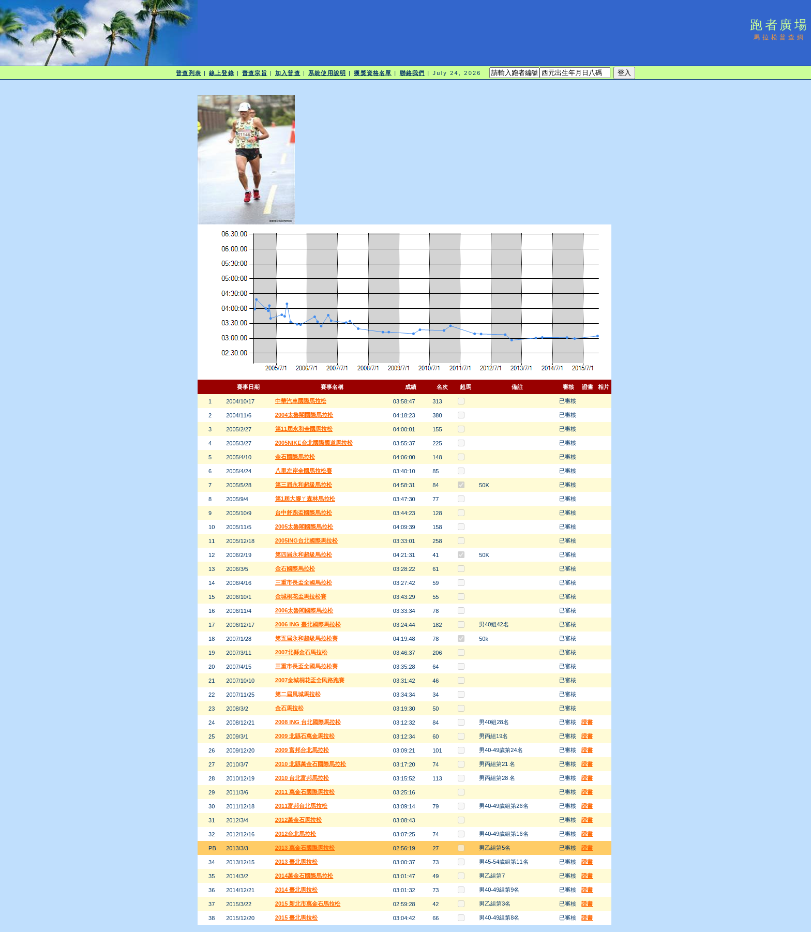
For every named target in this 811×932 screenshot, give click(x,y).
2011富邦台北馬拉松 (301, 806)
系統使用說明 (327, 73)
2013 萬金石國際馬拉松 (305, 848)
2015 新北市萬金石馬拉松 (308, 903)
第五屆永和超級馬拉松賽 (306, 638)
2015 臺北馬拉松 (296, 917)
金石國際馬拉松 (295, 457)
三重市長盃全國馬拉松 (303, 582)
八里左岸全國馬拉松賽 (303, 471)
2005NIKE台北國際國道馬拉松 (314, 443)
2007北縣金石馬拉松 (301, 652)
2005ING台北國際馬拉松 (306, 540)
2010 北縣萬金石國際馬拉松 (311, 764)
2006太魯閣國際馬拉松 (304, 610)
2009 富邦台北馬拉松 (302, 750)
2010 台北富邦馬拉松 (302, 778)
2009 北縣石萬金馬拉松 (305, 736)
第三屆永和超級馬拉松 (303, 485)
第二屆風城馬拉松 (298, 694)
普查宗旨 (254, 73)
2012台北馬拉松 (295, 834)
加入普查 (287, 73)
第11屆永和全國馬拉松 (304, 429)
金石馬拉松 (289, 708)
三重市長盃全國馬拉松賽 (306, 666)
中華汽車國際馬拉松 (300, 401)
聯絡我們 (412, 73)
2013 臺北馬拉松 (296, 862)
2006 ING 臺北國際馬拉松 (308, 624)
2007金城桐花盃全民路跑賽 (309, 680)
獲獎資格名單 (373, 73)
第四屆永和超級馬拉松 (303, 554)
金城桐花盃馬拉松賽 (300, 596)
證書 (587, 722)
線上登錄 (221, 73)
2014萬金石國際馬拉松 (304, 876)
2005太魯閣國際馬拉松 (304, 526)
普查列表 (188, 73)
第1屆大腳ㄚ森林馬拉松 (305, 498)
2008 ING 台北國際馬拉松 (308, 722)
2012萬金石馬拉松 (298, 820)
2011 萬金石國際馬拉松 (305, 792)
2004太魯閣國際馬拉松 (304, 415)
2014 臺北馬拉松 (296, 889)
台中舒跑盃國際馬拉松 (303, 512)
